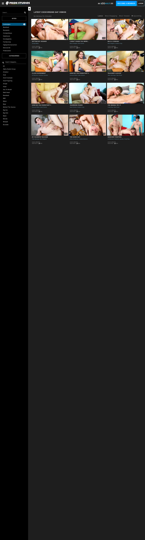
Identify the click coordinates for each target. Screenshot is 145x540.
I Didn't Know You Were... (79, 41)
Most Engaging (111, 16)
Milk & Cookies (113, 41)
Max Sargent (111, 43)
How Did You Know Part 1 (41, 105)
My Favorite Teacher (40, 137)
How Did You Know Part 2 (79, 73)
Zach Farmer (73, 107)
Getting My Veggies (39, 41)
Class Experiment (39, 73)
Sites (14, 18)
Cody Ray (110, 107)
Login (140, 3)
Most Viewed (124, 16)
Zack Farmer (43, 107)
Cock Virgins (36, 46)
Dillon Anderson (74, 139)
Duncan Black (73, 75)
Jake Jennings (112, 75)
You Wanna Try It (114, 105)
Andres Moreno (83, 139)
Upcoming (136, 16)
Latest (100, 16)
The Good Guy (75, 137)
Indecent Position (115, 137)
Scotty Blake (35, 43)
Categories (14, 56)
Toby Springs (35, 139)
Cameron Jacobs (43, 75)
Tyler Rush (119, 75)
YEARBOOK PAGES (76, 105)
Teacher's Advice (114, 73)
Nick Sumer (81, 43)
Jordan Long (118, 43)
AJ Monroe (35, 75)
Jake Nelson (81, 75)
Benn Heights (73, 43)
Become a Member (126, 3)
